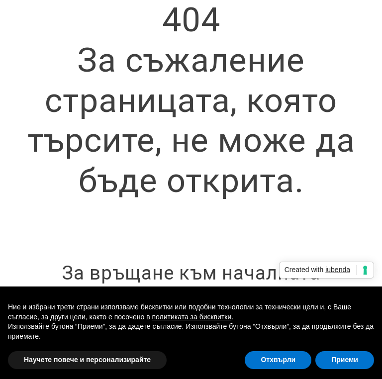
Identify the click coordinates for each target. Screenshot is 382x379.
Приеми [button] (344, 360)
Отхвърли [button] (278, 360)
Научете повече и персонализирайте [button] (87, 360)
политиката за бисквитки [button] (191, 317)
